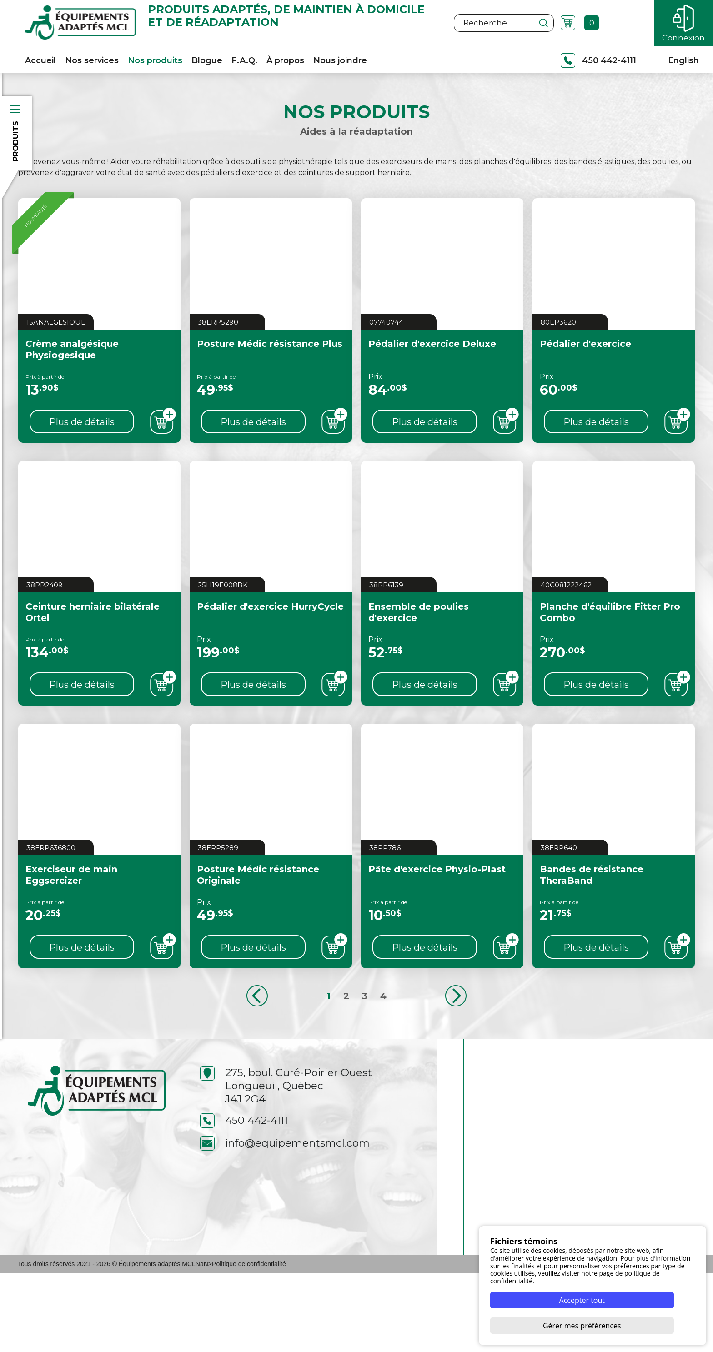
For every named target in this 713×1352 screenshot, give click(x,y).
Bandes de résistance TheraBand (591, 902)
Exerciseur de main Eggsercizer (71, 902)
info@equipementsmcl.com (285, 1221)
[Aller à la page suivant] (456, 1022)
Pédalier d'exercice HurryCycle (270, 633)
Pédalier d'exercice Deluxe (432, 370)
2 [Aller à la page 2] (346, 1023)
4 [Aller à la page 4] (383, 1023)
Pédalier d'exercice (585, 370)
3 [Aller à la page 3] (364, 1023)
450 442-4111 (244, 1199)
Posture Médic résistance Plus (269, 370)
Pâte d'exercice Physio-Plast (437, 896)
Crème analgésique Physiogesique (72, 376)
